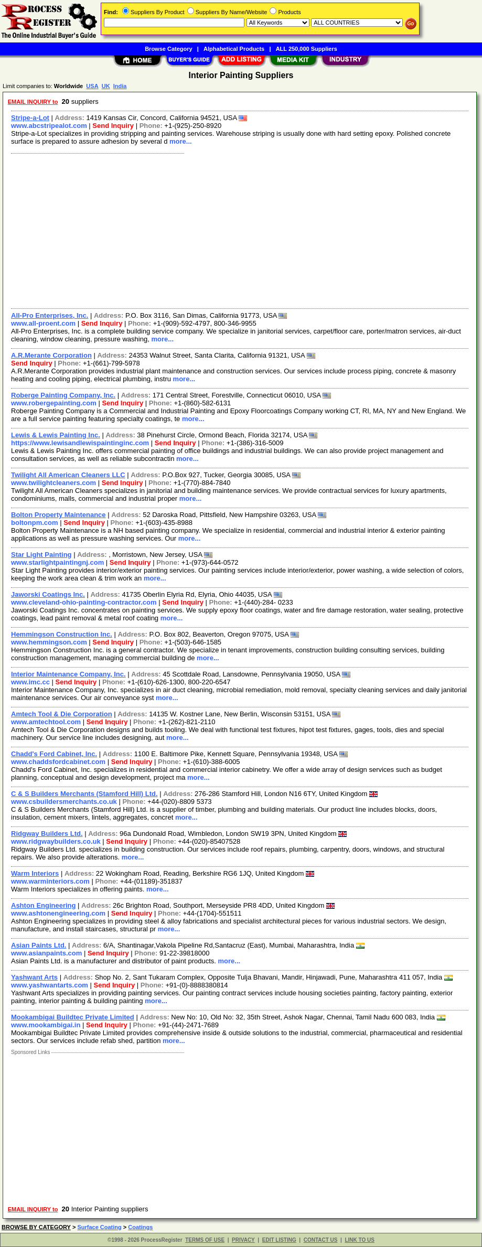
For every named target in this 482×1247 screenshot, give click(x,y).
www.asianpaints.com (46, 953)
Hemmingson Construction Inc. (61, 634)
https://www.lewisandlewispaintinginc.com (80, 443)
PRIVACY (243, 1240)
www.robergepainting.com (54, 403)
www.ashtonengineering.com (58, 913)
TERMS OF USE (204, 1240)
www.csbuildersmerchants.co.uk (64, 801)
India (120, 86)
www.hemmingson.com (49, 642)
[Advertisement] (240, 229)
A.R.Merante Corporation (51, 355)
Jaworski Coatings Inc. (48, 594)
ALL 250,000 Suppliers (306, 49)
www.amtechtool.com (46, 722)
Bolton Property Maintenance (58, 515)
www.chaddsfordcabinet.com (58, 762)
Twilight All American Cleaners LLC (68, 475)
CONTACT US (321, 1240)
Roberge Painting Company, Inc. (63, 395)
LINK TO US (359, 1240)
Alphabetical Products (233, 49)
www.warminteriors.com (50, 881)
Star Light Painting (41, 554)
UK (106, 86)
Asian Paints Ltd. (38, 945)
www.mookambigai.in (45, 1025)
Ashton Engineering (43, 905)
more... (180, 141)
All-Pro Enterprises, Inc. (49, 315)
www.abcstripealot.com (49, 126)
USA (92, 86)
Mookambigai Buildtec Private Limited (72, 1017)
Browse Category (168, 49)
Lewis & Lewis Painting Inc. (55, 435)
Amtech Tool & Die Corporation (61, 714)
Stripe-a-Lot (30, 118)
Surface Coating (99, 1227)
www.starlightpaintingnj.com (57, 562)
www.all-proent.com (43, 323)
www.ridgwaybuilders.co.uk (56, 841)
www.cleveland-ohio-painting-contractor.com (84, 602)
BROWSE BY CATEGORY (36, 1227)
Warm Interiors (35, 873)
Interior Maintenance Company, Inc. (68, 674)
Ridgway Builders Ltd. (47, 833)
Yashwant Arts (34, 977)
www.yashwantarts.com (49, 985)
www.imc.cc (30, 682)
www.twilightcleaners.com (53, 483)
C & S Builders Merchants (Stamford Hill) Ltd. (84, 794)
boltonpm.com (34, 522)
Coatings (140, 1227)
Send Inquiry (113, 126)
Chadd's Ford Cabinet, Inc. (54, 754)
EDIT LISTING (279, 1240)
